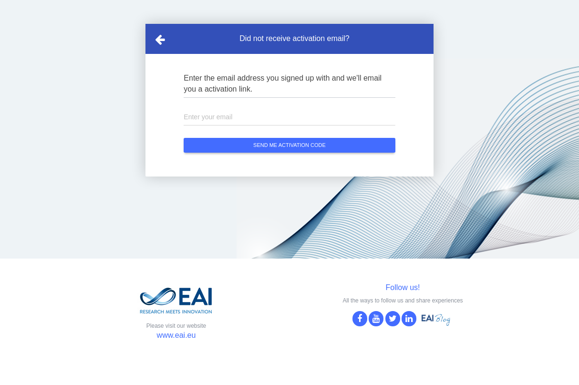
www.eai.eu (176, 335)
